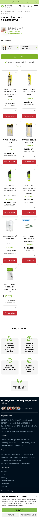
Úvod (1, 11)
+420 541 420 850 (14, 32)
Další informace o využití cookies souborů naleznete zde (18, 504)
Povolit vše (19, 510)
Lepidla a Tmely (10, 11)
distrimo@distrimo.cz (15, 34)
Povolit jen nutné (28, 515)
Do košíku (11, 116)
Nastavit (10, 515)
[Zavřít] (36, 497)
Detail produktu (10, 162)
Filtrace (21, 57)
